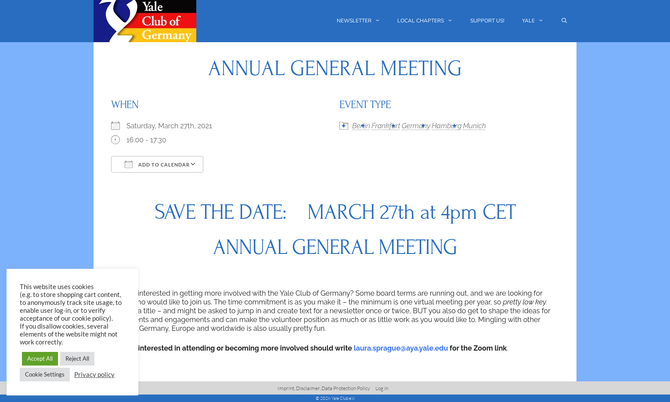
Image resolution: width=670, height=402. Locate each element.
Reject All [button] (77, 358)
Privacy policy (94, 374)
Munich (474, 126)
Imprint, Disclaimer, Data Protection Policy (323, 388)
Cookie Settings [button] (45, 374)
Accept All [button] (40, 358)
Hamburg (446, 126)
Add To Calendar (157, 164)
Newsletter (363, 21)
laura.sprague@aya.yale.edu (401, 348)
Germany (416, 126)
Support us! (487, 20)
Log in (381, 388)
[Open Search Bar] (564, 21)
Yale (537, 21)
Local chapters (429, 21)
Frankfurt (385, 126)
